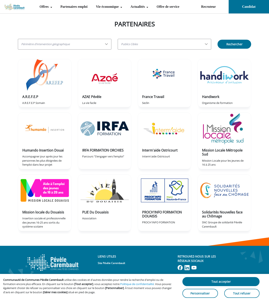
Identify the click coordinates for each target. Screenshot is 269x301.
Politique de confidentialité (137, 284)
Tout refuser (242, 293)
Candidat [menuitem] (249, 6)
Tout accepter (221, 282)
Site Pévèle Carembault (111, 263)
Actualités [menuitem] (138, 6)
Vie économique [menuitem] (108, 6)
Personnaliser (200, 293)
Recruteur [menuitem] (208, 6)
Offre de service (168, 6)
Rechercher (234, 44)
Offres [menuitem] (44, 6)
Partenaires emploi (74, 6)
